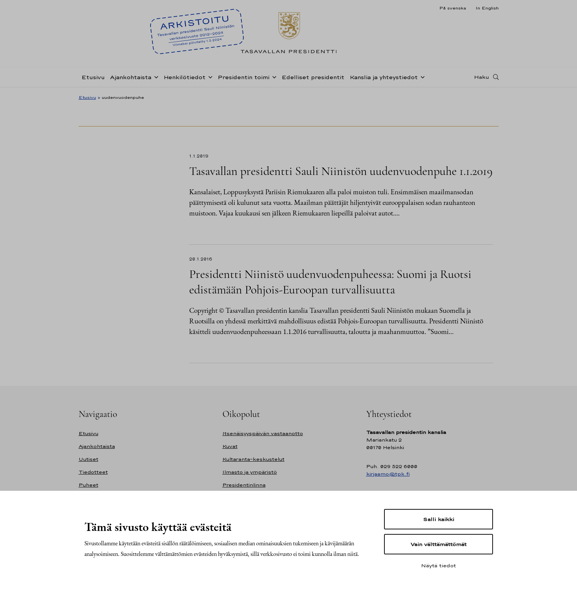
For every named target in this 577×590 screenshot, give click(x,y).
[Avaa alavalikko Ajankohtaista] (154, 76)
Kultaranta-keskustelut (253, 459)
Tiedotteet (93, 472)
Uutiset (88, 459)
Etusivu (93, 77)
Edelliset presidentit (313, 77)
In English (487, 8)
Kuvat (230, 446)
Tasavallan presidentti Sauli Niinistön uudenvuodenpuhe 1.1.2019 (341, 171)
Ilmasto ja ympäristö (249, 472)
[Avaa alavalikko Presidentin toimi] (272, 76)
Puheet (88, 485)
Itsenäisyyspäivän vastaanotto (262, 433)
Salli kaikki (438, 519)
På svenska (452, 8)
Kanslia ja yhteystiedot (384, 77)
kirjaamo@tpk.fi (388, 474)
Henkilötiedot (184, 77)
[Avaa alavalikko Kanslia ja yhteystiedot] (421, 76)
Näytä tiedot (438, 565)
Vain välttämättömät (439, 544)
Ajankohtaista (130, 77)
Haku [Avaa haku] (481, 76)
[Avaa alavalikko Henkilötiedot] (208, 76)
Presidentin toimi (243, 77)
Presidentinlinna (244, 485)
